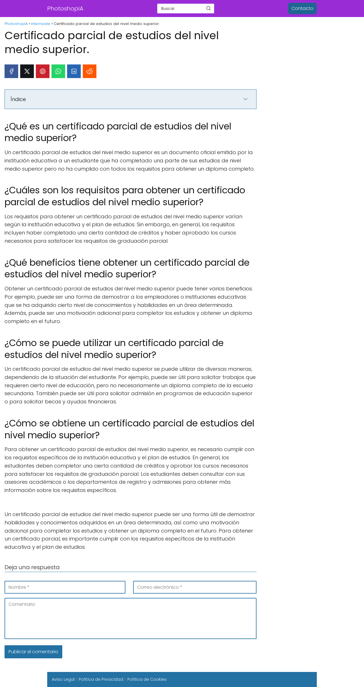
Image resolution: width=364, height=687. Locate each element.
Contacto (302, 8)
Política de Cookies (147, 679)
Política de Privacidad (101, 679)
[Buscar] (208, 8)
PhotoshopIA (65, 8)
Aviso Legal (63, 679)
